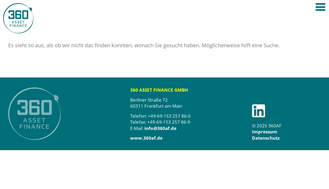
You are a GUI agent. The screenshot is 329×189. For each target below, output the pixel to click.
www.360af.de (146, 138)
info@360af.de (160, 128)
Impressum (264, 132)
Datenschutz (266, 138)
